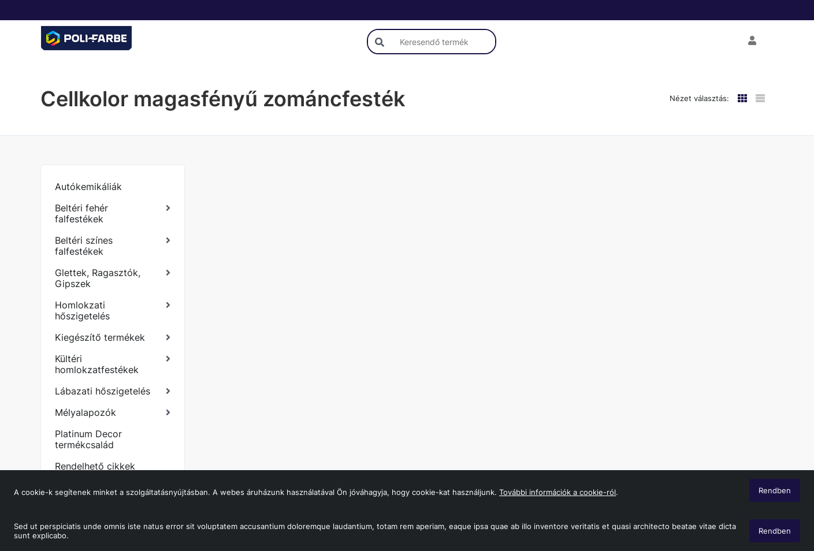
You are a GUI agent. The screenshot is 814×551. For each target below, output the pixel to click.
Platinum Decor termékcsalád (88, 439)
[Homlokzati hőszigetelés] (112, 311)
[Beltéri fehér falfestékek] (112, 214)
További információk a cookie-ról (557, 492)
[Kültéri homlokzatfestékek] (112, 364)
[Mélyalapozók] (112, 412)
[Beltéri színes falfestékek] (112, 246)
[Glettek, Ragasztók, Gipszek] (112, 278)
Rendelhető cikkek (95, 466)
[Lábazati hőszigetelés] (112, 391)
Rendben (775, 530)
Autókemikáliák (88, 186)
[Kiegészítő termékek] (112, 337)
